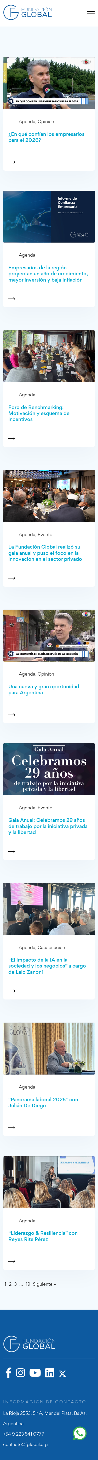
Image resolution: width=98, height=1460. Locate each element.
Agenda (27, 121)
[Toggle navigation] (91, 13)
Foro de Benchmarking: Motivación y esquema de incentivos (39, 413)
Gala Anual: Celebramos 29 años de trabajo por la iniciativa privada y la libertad (48, 826)
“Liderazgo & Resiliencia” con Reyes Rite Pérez (43, 1236)
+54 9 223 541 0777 (23, 1434)
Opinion (46, 121)
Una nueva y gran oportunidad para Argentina (43, 690)
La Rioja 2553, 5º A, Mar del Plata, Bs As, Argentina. (45, 1418)
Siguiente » (44, 1284)
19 (28, 1284)
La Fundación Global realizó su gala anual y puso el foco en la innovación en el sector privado (45, 553)
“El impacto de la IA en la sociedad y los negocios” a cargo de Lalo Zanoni (47, 966)
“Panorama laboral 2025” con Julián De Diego (43, 1103)
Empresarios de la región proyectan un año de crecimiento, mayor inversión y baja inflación (48, 274)
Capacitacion (51, 947)
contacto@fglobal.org (25, 1444)
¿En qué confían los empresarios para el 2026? (46, 137)
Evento (45, 534)
